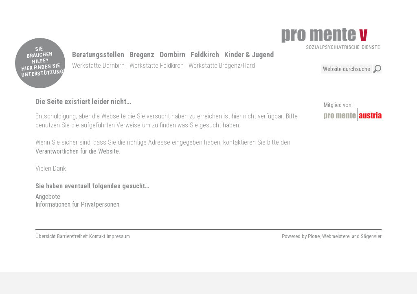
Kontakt (97, 236)
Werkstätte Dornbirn (98, 65)
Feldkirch (205, 54)
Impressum (118, 236)
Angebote (47, 196)
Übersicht (45, 236)
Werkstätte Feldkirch (156, 65)
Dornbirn (172, 54)
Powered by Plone (301, 236)
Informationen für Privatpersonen (77, 204)
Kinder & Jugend (249, 54)
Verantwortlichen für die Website (77, 151)
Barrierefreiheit (72, 236)
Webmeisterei (336, 236)
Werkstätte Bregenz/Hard (222, 65)
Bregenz (141, 54)
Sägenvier (371, 236)
